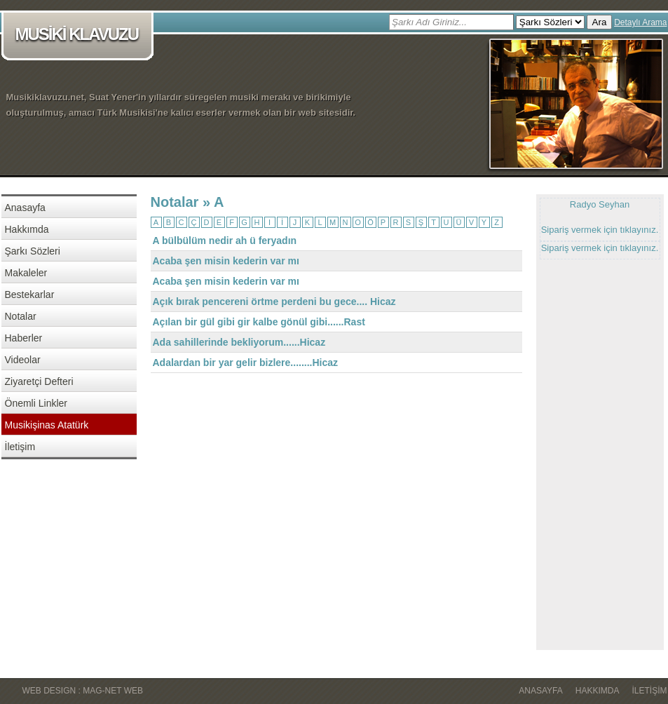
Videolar (23, 359)
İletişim (20, 446)
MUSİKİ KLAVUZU (80, 35)
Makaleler (26, 272)
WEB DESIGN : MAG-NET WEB (82, 691)
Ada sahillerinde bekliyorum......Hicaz (239, 342)
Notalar (20, 316)
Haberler (24, 338)
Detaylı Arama (640, 22)
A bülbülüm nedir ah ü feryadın (225, 240)
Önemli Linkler (36, 403)
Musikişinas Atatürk (47, 425)
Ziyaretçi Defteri (39, 381)
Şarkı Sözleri (32, 251)
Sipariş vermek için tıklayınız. (600, 229)
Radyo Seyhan (599, 204)
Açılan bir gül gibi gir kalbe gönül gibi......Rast (259, 321)
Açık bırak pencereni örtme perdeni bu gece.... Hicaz (274, 301)
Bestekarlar (30, 294)
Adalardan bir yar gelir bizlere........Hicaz (246, 362)
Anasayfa (25, 207)
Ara (599, 22)
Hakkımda (27, 229)
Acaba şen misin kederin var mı (226, 260)
